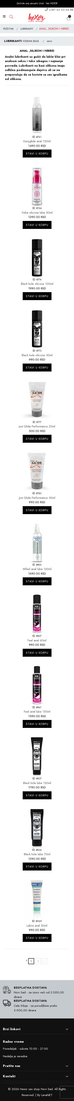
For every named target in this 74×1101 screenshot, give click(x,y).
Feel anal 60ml (37, 640)
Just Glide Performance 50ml (37, 498)
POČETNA (8, 29)
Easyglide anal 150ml (37, 141)
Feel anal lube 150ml (37, 711)
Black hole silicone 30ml (37, 355)
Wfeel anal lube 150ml (37, 569)
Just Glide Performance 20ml (37, 426)
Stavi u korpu (37, 153)
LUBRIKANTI (27, 29)
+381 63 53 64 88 (61, 10)
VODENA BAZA (31, 41)
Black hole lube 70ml (37, 854)
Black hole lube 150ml (37, 783)
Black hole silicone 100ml (37, 284)
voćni (49, 41)
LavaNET (46, 1095)
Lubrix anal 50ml (37, 925)
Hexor (23, 1089)
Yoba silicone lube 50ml (37, 212)
